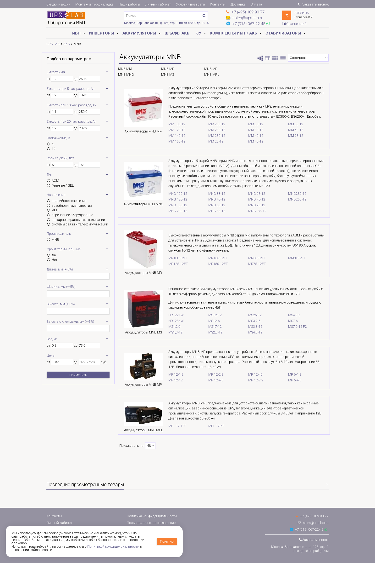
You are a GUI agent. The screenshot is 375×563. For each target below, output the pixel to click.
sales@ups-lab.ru (313, 523)
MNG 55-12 (213, 211)
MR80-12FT (295, 258)
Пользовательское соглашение (151, 523)
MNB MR (167, 69)
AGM (55, 180)
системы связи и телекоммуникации (80, 224)
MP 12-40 (253, 375)
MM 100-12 (172, 124)
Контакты (218, 4)
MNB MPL (211, 74)
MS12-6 (210, 321)
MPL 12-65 (213, 428)
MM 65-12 (294, 130)
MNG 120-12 (173, 199)
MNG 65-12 (254, 193)
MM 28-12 (212, 141)
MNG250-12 (296, 199)
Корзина (301, 13)
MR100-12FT (173, 258)
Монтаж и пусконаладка (94, 4)
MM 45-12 (253, 141)
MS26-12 (252, 315)
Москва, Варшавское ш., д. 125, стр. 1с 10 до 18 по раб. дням (300, 549)
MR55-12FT (254, 258)
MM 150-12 (172, 141)
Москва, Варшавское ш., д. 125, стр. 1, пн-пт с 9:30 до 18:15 (166, 23)
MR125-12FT (173, 264)
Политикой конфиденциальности (113, 546)
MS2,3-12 (212, 333)
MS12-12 (211, 315)
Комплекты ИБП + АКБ (233, 33)
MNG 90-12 (254, 205)
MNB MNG (126, 74)
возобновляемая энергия (72, 205)
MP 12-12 (171, 381)
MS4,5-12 (253, 333)
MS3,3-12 (253, 327)
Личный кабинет (158, 4)
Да (54, 255)
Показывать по (131, 448)
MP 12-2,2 (212, 375)
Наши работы (129, 4)
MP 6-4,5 (293, 381)
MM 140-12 (172, 136)
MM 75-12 (294, 136)
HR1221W (171, 315)
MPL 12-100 (173, 428)
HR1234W (171, 321)
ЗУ (198, 33)
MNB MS (167, 74)
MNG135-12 (255, 211)
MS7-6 (292, 321)
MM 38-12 (253, 130)
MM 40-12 (253, 136)
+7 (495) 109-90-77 (312, 516)
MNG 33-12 (213, 193)
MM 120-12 (172, 130)
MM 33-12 (253, 124)
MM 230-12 (213, 130)
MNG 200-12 (173, 211)
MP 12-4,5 (212, 381)
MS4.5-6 (293, 315)
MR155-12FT (214, 258)
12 (53, 148)
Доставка (238, 4)
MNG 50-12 (213, 205)
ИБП (76, 33)
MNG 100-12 (173, 193)
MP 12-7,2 (253, 381)
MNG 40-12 (213, 199)
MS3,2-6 (252, 321)
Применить (78, 375)
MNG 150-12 (173, 205)
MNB (55, 239)
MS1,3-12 (171, 333)
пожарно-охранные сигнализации (78, 219)
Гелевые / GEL (63, 185)
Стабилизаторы (283, 33)
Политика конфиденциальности (152, 516)
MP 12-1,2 (171, 375)
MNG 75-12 (254, 199)
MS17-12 (211, 327)
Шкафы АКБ (177, 33)
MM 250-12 (213, 136)
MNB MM (125, 69)
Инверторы (101, 33)
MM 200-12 (213, 124)
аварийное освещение (69, 200)
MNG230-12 (296, 193)
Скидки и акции (58, 4)
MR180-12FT (214, 264)
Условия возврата (190, 4)
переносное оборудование (72, 215)
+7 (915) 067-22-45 (307, 529)
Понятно (167, 541)
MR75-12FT (254, 264)
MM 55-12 (294, 124)
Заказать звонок (313, 4)
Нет (54, 259)
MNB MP (210, 69)
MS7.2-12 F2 (296, 327)
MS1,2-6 (170, 327)
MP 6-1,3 (293, 375)
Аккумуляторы (139, 33)
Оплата (256, 4)
